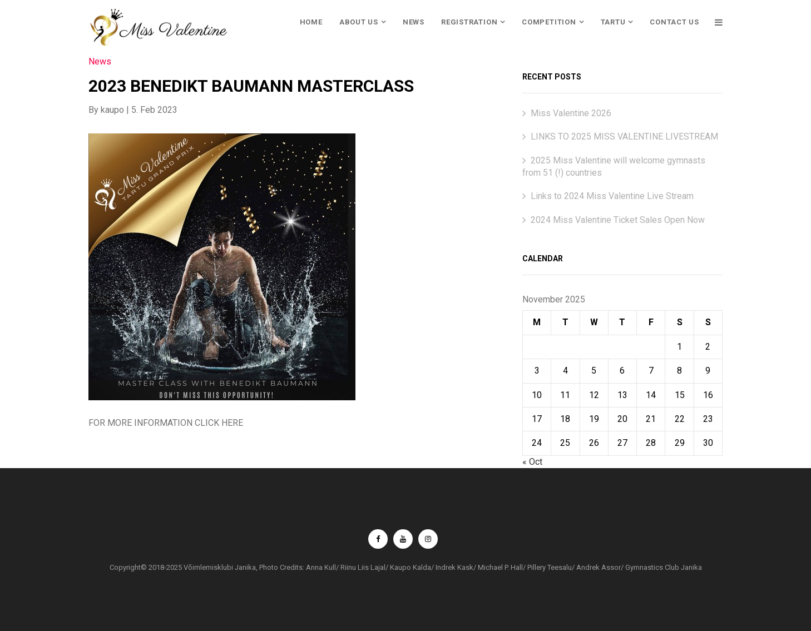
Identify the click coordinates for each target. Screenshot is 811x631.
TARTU (613, 22)
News (99, 61)
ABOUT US (358, 22)
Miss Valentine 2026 (571, 113)
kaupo (112, 110)
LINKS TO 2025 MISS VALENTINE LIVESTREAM (624, 136)
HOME (311, 22)
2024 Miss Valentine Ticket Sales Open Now (618, 220)
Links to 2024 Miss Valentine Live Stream (612, 196)
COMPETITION (549, 22)
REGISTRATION (469, 22)
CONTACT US (674, 22)
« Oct (532, 461)
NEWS (413, 22)
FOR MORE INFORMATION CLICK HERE (165, 423)
